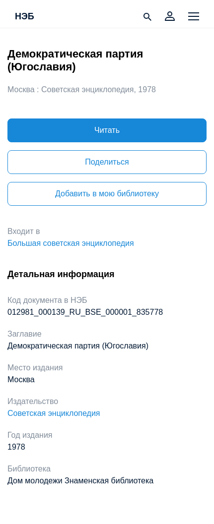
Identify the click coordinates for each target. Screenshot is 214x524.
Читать (107, 130)
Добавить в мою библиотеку (107, 193)
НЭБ (24, 16)
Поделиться (107, 162)
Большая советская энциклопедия (70, 243)
